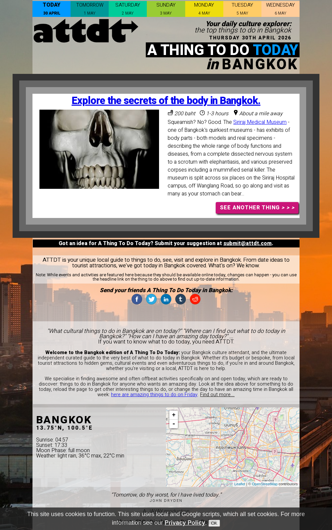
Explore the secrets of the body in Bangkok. (166, 100)
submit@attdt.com (247, 243)
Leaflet (239, 484)
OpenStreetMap (265, 484)
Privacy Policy (185, 522)
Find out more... (217, 394)
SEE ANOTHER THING (257, 208)
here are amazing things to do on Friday (154, 394)
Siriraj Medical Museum (260, 122)
